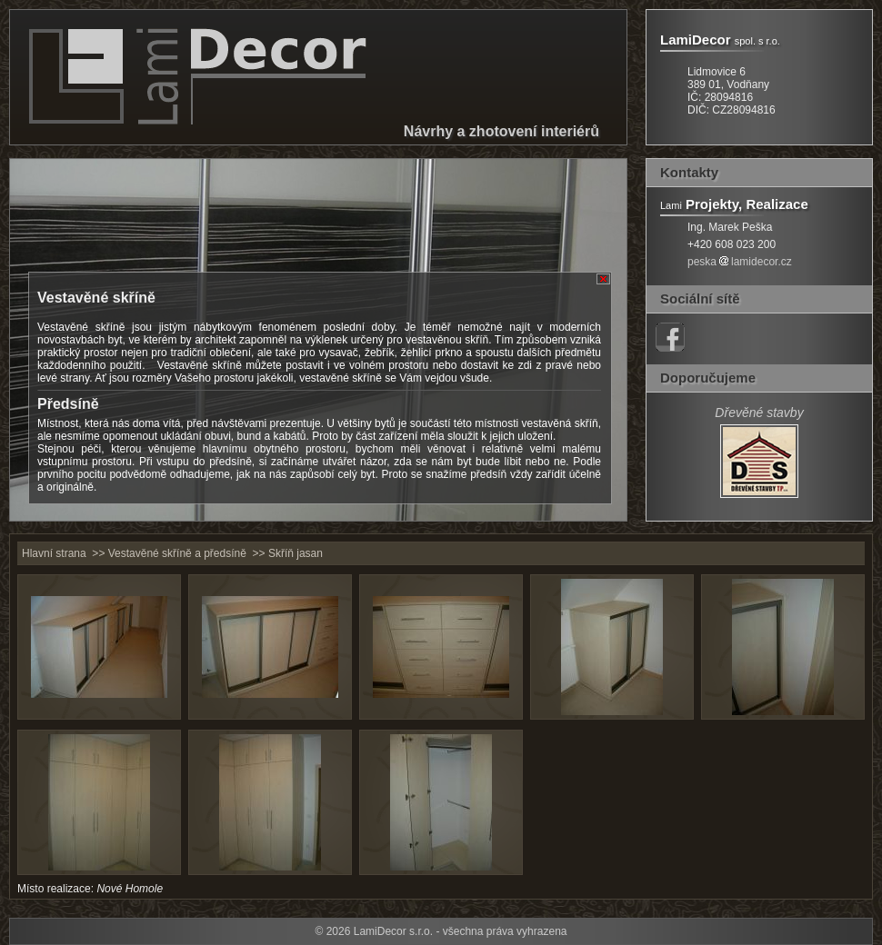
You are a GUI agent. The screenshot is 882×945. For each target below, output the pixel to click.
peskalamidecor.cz (739, 261)
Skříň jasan (295, 553)
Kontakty (689, 172)
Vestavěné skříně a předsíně (177, 553)
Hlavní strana (54, 553)
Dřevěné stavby (759, 412)
